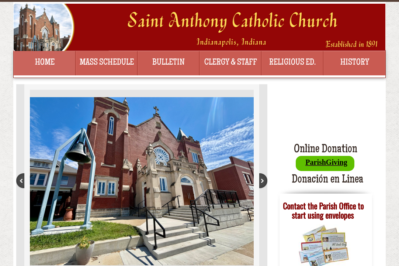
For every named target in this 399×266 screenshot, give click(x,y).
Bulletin (168, 62)
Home (45, 62)
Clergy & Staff (230, 62)
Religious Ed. (292, 62)
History (354, 62)
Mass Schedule (107, 62)
